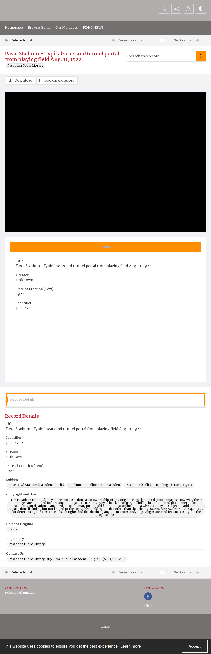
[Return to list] (31, 40)
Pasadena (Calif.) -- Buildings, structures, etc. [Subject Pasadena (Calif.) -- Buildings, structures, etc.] (159, 485)
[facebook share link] (148, 596)
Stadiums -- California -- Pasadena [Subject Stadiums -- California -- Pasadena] (94, 485)
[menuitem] (105, 627)
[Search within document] (201, 56)
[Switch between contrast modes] (201, 8)
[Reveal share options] (176, 8)
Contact (105, 626)
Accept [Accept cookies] (195, 646)
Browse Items (39, 27)
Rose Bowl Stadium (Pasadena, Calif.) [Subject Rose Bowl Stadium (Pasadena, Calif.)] (36, 485)
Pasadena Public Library (25, 65)
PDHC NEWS (93, 27)
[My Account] (188, 8)
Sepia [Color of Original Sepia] (13, 529)
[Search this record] (161, 56)
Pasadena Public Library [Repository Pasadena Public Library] (27, 544)
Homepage (14, 27)
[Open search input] (164, 8)
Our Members (66, 27)
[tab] (105, 247)
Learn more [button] (131, 646)
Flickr (148, 606)
